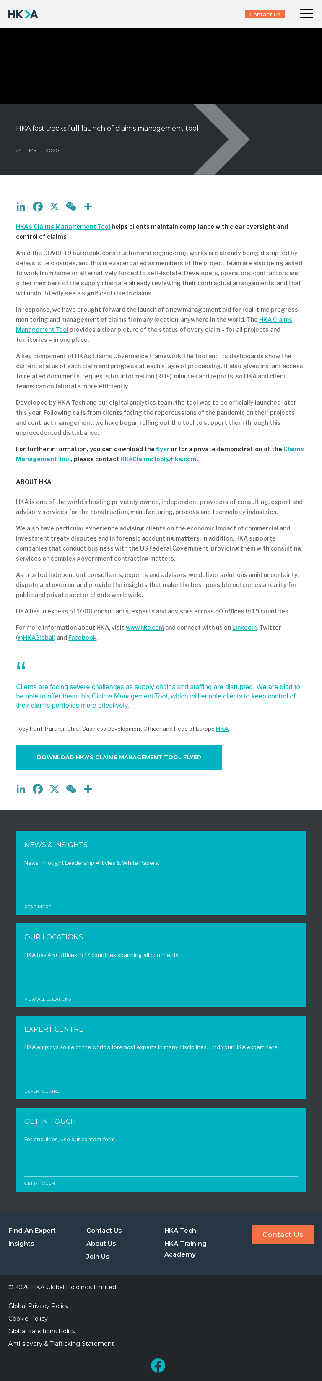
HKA (222, 728)
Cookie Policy (28, 1318)
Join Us (97, 1256)
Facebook (82, 637)
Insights (21, 1243)
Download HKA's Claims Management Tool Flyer (119, 757)
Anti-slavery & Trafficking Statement (61, 1343)
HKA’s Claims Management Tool (63, 226)
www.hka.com (145, 627)
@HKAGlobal (36, 637)
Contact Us (264, 14)
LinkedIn (244, 627)
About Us (101, 1243)
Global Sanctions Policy (42, 1331)
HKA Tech (180, 1230)
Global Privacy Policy (38, 1306)
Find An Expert (32, 1230)
